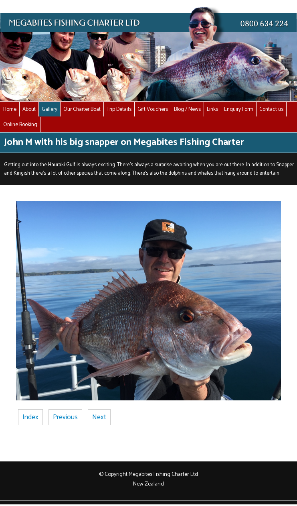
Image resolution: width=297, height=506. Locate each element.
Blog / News (187, 109)
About (29, 109)
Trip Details (119, 109)
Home (9, 109)
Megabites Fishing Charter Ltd (163, 474)
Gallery (49, 109)
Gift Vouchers (152, 109)
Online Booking (20, 124)
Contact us (271, 109)
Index (30, 417)
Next (99, 417)
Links (212, 109)
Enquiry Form (238, 109)
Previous (65, 417)
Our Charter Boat (82, 109)
